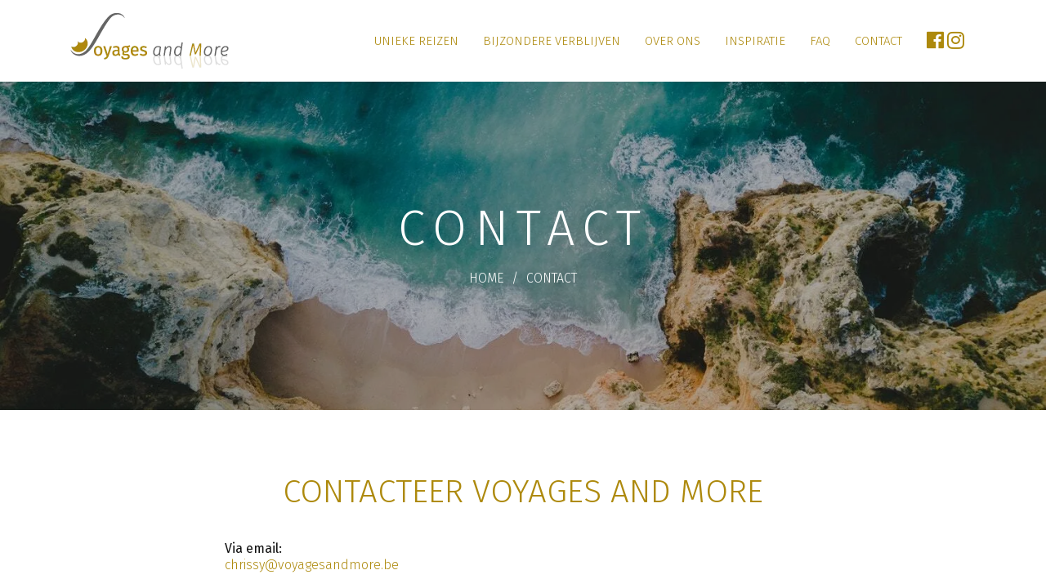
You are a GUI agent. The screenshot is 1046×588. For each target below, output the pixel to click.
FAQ (820, 40)
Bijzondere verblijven (551, 40)
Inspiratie (755, 40)
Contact (878, 40)
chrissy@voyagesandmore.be (312, 564)
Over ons (672, 40)
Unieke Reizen (416, 40)
